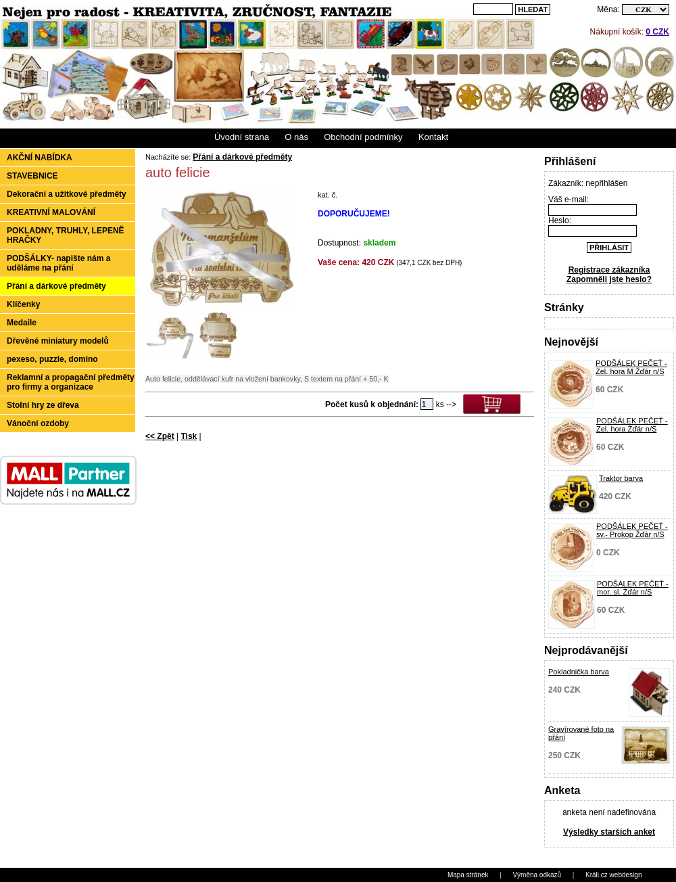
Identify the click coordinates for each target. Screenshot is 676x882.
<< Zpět (159, 436)
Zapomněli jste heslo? (609, 279)
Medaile (22, 322)
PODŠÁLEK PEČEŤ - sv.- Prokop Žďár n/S (632, 530)
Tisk (188, 436)
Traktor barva (621, 478)
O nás (296, 137)
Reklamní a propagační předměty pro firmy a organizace (71, 382)
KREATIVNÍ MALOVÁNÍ (51, 212)
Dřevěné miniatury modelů (58, 341)
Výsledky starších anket (609, 832)
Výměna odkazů (536, 875)
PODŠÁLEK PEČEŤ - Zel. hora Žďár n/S (632, 425)
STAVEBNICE (32, 176)
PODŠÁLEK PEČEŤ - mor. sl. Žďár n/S (633, 588)
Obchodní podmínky (363, 137)
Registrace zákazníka (609, 270)
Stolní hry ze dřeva (43, 405)
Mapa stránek (468, 875)
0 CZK (657, 32)
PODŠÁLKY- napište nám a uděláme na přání (58, 263)
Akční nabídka (39, 157)
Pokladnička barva (578, 672)
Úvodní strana (241, 137)
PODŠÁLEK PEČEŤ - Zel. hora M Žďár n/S (631, 367)
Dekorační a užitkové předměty (66, 194)
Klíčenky (23, 304)
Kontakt (433, 137)
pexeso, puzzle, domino (52, 359)
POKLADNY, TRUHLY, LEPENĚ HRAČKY (65, 235)
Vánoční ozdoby (38, 423)
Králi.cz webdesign (613, 875)
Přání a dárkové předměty (56, 286)
